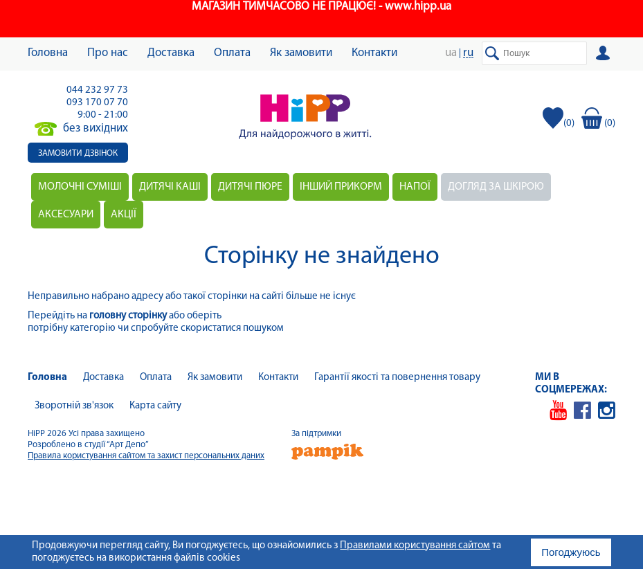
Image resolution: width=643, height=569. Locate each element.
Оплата (232, 53)
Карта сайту (155, 406)
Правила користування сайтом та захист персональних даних (146, 455)
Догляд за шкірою (496, 186)
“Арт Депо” (128, 444)
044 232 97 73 (97, 90)
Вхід (605, 53)
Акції (123, 214)
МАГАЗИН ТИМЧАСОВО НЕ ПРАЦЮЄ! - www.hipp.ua (321, 6)
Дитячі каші (170, 186)
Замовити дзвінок (78, 153)
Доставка (170, 53)
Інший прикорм (341, 186)
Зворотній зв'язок (74, 406)
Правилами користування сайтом (415, 546)
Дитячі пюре (250, 186)
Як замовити (301, 53)
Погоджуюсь (570, 552)
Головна (48, 53)
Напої (415, 186)
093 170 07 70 (97, 103)
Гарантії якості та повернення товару (397, 377)
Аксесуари (65, 214)
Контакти (374, 53)
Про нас (107, 53)
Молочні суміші (80, 186)
